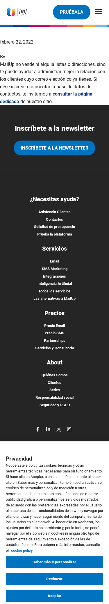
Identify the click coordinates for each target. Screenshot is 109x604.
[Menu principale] (96, 12)
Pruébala (71, 12)
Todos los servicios (54, 291)
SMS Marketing (54, 269)
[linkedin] (49, 429)
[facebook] (38, 429)
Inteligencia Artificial (54, 283)
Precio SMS (54, 333)
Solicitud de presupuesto (54, 226)
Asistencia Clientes (54, 212)
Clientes (54, 382)
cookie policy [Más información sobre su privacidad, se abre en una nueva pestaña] (21, 555)
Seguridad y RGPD (55, 405)
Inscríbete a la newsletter (54, 148)
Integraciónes (54, 276)
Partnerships (54, 340)
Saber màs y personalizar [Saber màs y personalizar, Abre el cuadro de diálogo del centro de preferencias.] (54, 567)
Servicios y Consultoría (54, 348)
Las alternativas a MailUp (54, 298)
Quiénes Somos (55, 375)
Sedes (54, 390)
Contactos (54, 219)
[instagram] (69, 429)
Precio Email (54, 325)
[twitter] (59, 429)
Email (54, 261)
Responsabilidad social (54, 397)
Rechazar (54, 583)
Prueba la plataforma (54, 234)
